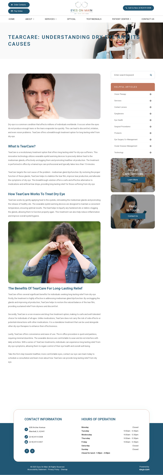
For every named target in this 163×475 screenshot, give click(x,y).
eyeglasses (119, 114)
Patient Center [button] (121, 19)
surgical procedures (123, 128)
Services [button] (50, 19)
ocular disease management (127, 148)
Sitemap (64, 469)
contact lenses (121, 108)
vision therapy (121, 94)
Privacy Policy (53, 469)
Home (12, 19)
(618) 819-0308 (36, 437)
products (118, 134)
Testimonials (94, 19)
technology (119, 154)
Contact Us (148, 19)
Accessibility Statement (37, 469)
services (118, 101)
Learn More (133, 182)
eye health (119, 121)
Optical (71, 19)
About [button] (29, 19)
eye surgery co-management (127, 141)
